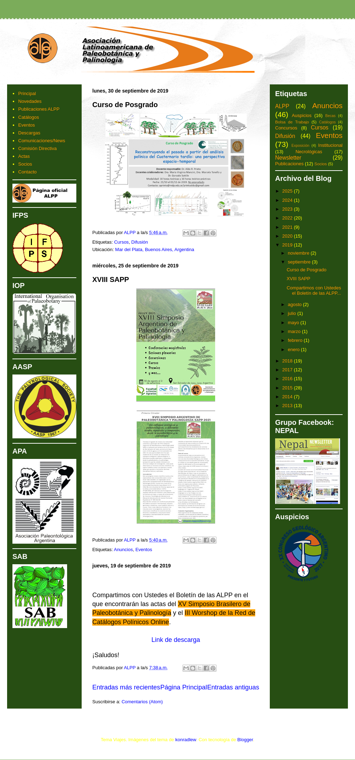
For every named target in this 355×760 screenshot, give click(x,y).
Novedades (30, 101)
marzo (295, 331)
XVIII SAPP (110, 279)
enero (294, 349)
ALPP (282, 106)
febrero (296, 340)
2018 (288, 361)
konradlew (185, 739)
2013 (288, 405)
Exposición (300, 146)
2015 (288, 387)
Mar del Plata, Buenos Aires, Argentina (154, 249)
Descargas (29, 132)
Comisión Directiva (37, 148)
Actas (24, 156)
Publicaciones (289, 163)
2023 (288, 209)
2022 (288, 218)
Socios (25, 164)
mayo (294, 322)
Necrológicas (308, 151)
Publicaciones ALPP (38, 109)
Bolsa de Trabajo (292, 122)
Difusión (139, 242)
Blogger (245, 739)
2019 (288, 245)
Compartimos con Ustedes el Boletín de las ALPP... (313, 290)
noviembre (299, 253)
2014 (288, 396)
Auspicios (302, 115)
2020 (288, 236)
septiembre (300, 262)
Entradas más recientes (126, 687)
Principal (27, 93)
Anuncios (123, 549)
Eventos (143, 549)
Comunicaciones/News (41, 140)
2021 (288, 227)
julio (292, 313)
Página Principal (183, 687)
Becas (330, 116)
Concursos (286, 128)
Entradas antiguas (233, 687)
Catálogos (28, 117)
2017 (288, 369)
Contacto (27, 171)
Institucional (330, 145)
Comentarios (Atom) (142, 701)
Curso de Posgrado (125, 105)
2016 (288, 378)
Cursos (121, 242)
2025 (288, 191)
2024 (288, 200)
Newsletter (288, 158)
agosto (295, 304)
